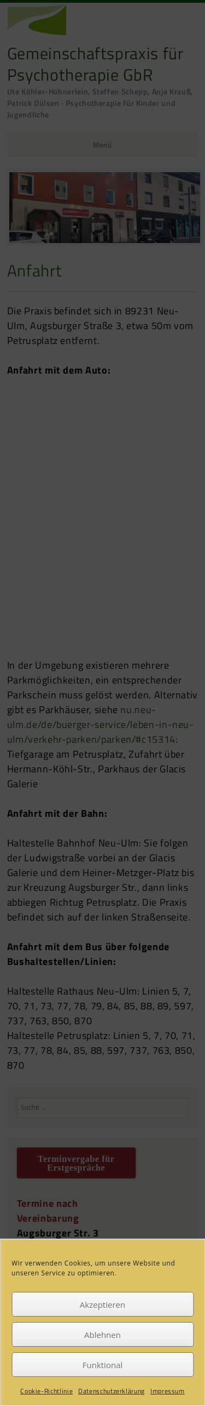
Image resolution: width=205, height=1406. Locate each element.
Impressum (167, 1391)
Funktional (103, 1364)
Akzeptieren (102, 1304)
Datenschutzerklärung (111, 1391)
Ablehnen (102, 1334)
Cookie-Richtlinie (46, 1391)
